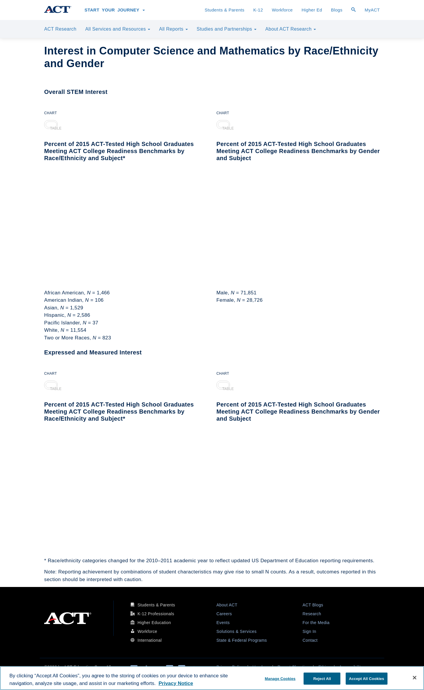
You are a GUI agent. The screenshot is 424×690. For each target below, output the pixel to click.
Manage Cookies (280, 678)
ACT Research (60, 28)
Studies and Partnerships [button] (226, 28)
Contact (310, 640)
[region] (212, 678)
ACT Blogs (313, 605)
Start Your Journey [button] (115, 10)
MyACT (372, 10)
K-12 (258, 10)
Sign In (309, 631)
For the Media (316, 622)
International (150, 640)
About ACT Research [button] (290, 28)
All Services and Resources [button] (117, 28)
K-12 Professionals (156, 613)
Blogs (336, 10)
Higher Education (154, 622)
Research (312, 613)
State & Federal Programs (241, 640)
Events (223, 622)
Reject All (322, 678)
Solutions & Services (236, 631)
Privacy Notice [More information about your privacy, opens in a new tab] (175, 683)
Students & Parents (224, 10)
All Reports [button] (173, 28)
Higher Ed (312, 10)
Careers (224, 613)
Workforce (282, 10)
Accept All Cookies (366, 678)
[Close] (414, 677)
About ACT (226, 605)
